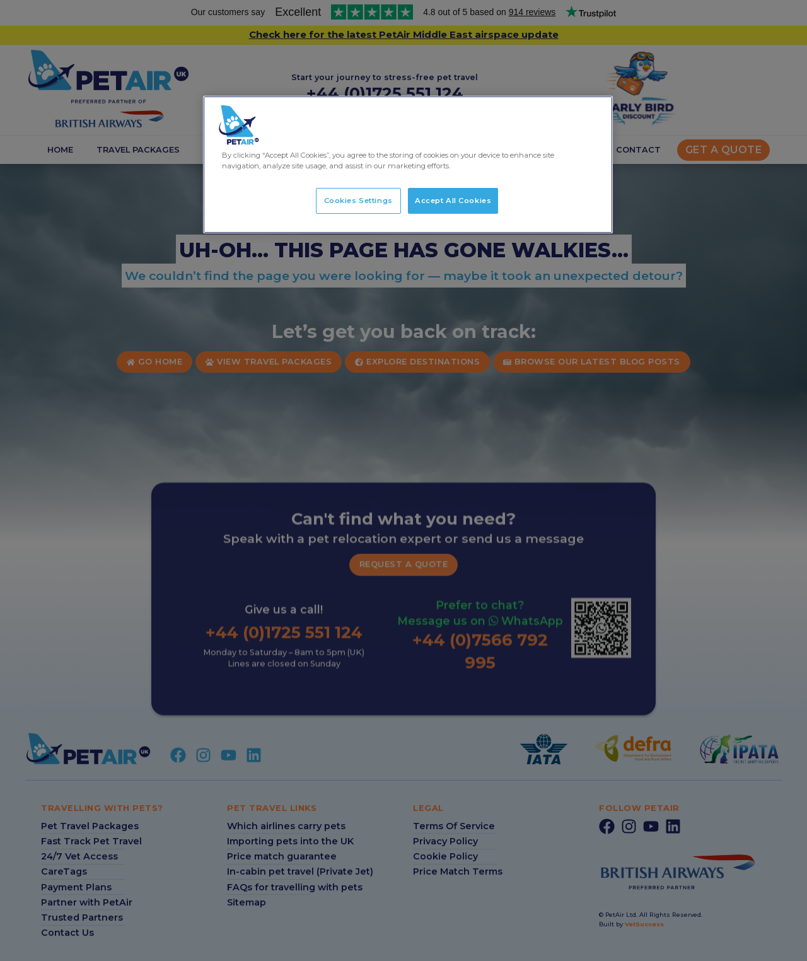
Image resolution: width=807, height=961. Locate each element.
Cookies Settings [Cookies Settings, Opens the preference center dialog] (358, 200)
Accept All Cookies (453, 200)
